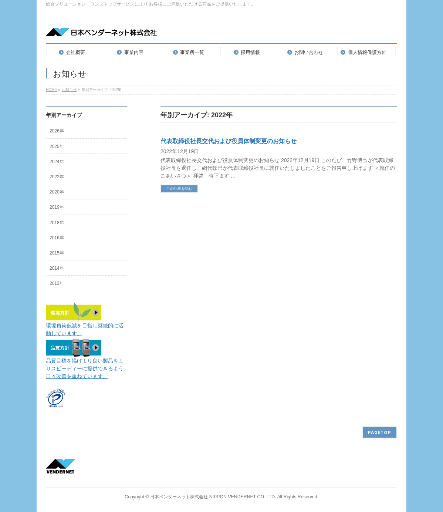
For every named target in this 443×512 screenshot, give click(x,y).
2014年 (57, 268)
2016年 (57, 237)
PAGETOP (379, 432)
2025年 (57, 146)
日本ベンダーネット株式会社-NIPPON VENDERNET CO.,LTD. (213, 496)
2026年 (57, 131)
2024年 (57, 161)
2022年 (57, 176)
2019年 (57, 207)
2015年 (57, 253)
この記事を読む (179, 188)
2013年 (57, 283)
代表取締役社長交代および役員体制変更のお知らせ (228, 141)
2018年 (57, 222)
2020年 (57, 192)
